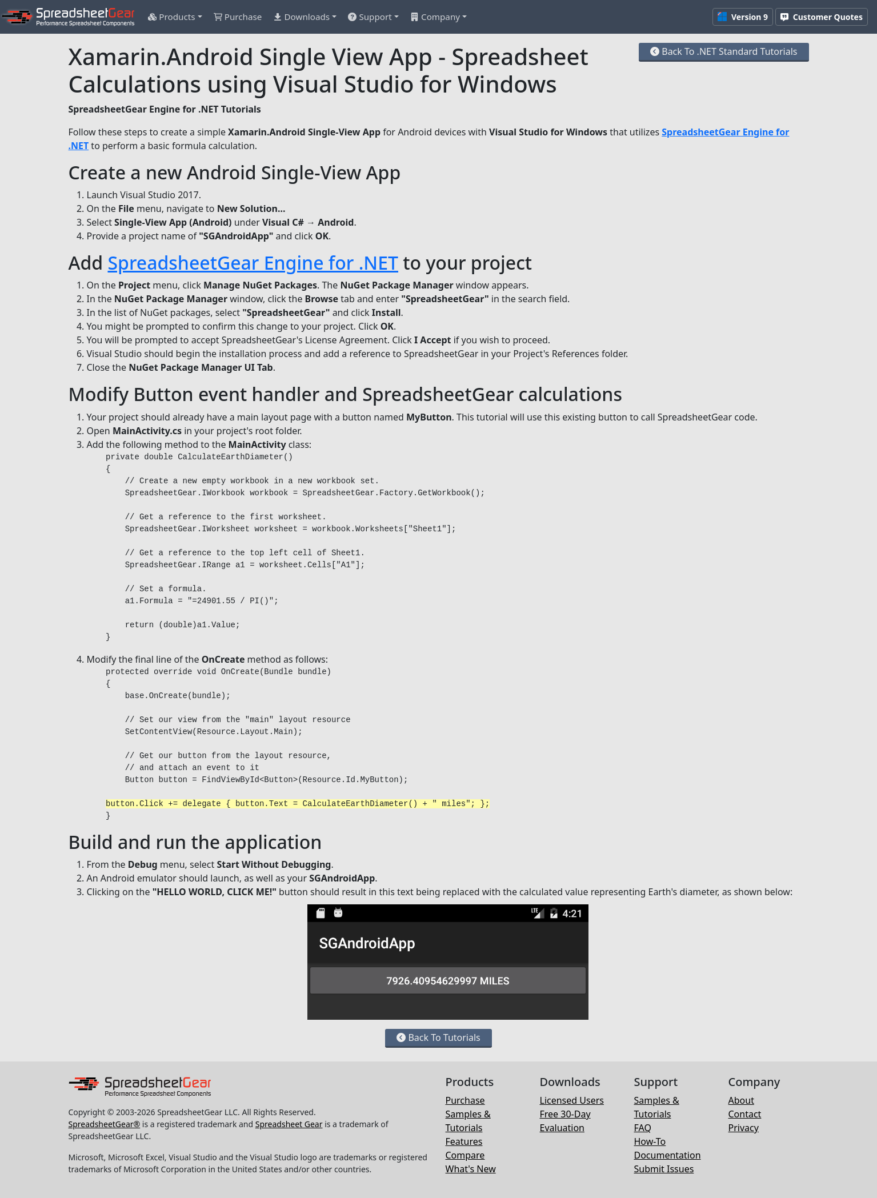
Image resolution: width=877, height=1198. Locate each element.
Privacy (743, 1127)
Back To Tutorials (438, 1037)
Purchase (465, 1100)
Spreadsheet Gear (289, 1124)
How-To (650, 1141)
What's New (471, 1169)
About (741, 1100)
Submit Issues (664, 1169)
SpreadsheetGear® (105, 1124)
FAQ (642, 1127)
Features (464, 1141)
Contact (745, 1114)
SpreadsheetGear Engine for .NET (252, 262)
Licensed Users (572, 1100)
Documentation (667, 1155)
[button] (174, 16)
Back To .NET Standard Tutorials (723, 51)
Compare (465, 1155)
